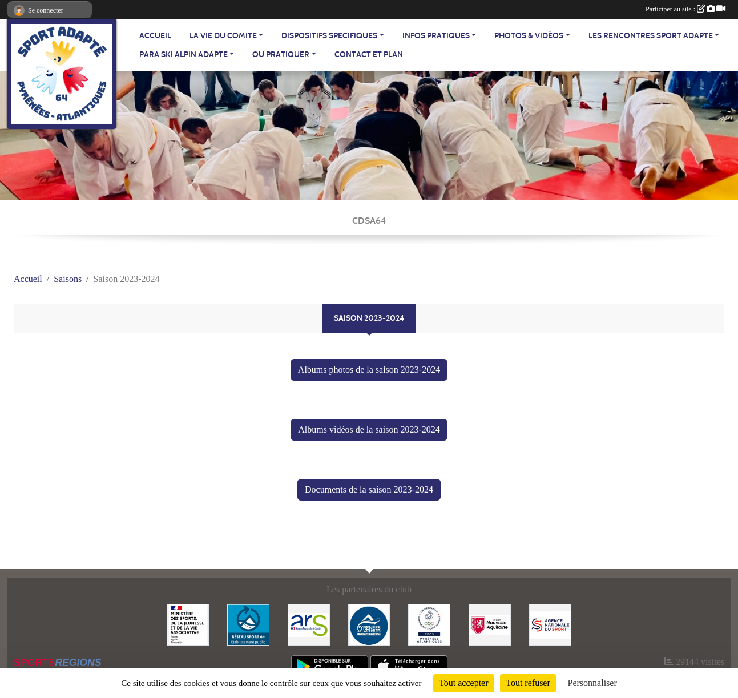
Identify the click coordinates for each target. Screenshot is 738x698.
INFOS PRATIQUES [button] (436, 36)
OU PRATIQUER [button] (280, 54)
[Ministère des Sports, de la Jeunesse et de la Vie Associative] (188, 624)
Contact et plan (368, 54)
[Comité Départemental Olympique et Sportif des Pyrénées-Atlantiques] (429, 624)
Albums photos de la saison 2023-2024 (369, 369)
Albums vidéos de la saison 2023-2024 (368, 429)
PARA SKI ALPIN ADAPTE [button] (183, 54)
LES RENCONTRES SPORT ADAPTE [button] (650, 36)
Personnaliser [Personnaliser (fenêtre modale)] (592, 683)
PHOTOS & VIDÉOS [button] (528, 36)
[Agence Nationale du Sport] (550, 624)
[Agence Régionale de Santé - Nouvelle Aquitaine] (309, 624)
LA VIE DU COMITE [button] (223, 36)
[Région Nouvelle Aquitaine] (490, 624)
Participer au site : (685, 9)
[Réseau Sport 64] (248, 624)
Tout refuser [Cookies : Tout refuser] (528, 683)
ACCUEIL (155, 36)
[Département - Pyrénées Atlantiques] (369, 624)
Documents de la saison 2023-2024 (369, 489)
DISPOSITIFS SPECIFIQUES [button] (329, 36)
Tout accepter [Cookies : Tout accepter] (463, 683)
